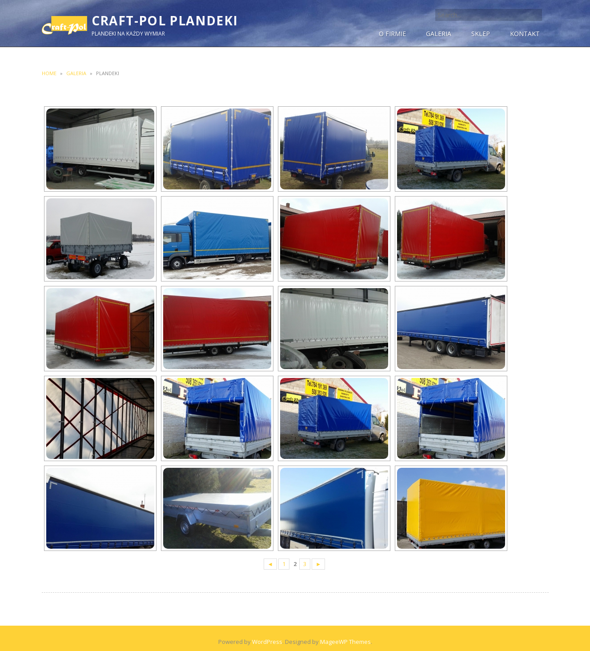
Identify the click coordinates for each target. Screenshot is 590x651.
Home (49, 73)
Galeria (76, 73)
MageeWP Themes (345, 642)
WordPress (267, 642)
